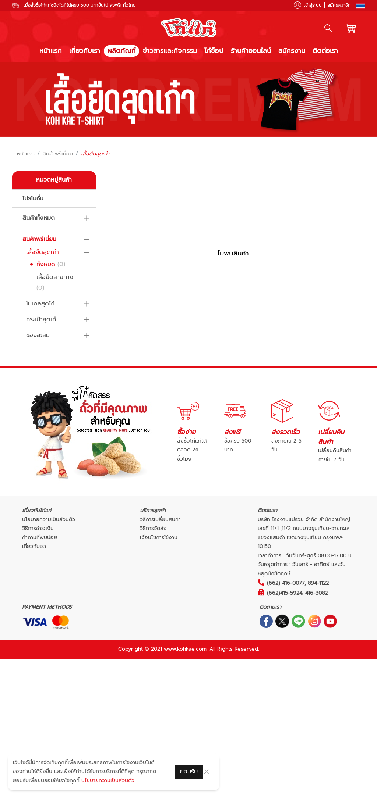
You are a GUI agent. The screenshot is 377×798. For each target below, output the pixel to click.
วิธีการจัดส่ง (153, 528)
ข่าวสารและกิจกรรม (170, 51)
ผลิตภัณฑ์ (121, 51)
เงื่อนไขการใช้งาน (158, 537)
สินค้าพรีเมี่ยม (58, 154)
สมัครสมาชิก (339, 5)
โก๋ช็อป (213, 51)
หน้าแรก (50, 51)
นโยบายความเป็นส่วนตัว (48, 519)
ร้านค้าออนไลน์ (251, 51)
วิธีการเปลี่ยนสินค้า (160, 519)
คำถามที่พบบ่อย (39, 537)
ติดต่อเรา (325, 51)
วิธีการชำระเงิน (38, 528)
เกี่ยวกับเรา (84, 51)
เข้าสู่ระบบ (313, 5)
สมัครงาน (291, 51)
